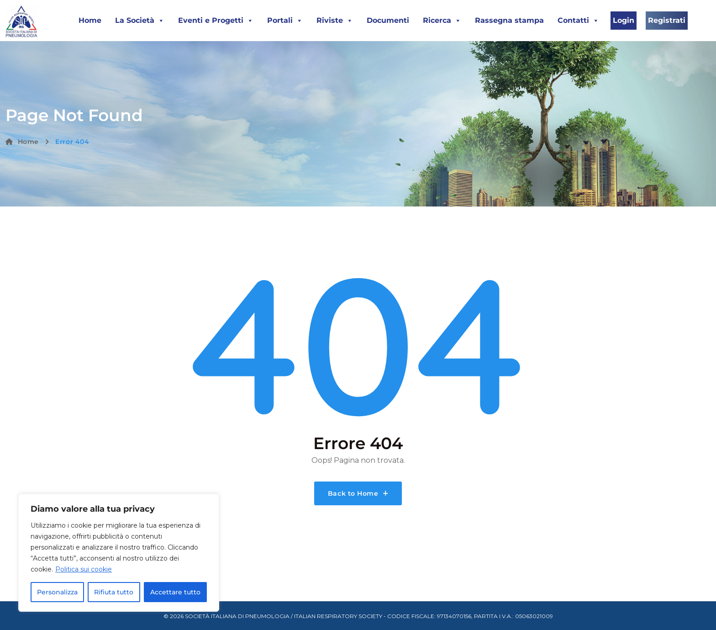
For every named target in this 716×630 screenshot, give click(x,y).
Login (623, 20)
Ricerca (442, 20)
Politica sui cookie (83, 569)
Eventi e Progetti (215, 20)
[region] (118, 553)
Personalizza (57, 592)
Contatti (578, 20)
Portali (285, 20)
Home (90, 20)
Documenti (388, 20)
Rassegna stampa (509, 20)
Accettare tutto (175, 592)
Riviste (334, 20)
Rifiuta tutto (113, 592)
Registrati (666, 20)
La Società (139, 20)
